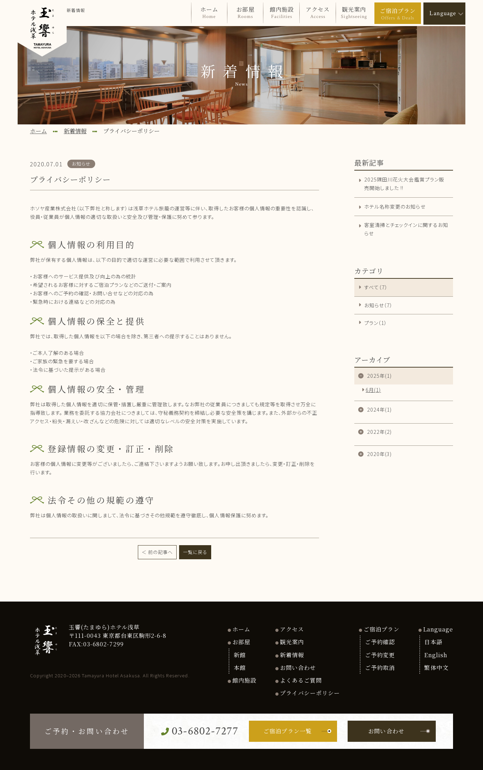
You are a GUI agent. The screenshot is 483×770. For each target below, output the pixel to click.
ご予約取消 (380, 667)
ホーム (241, 629)
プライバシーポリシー (310, 693)
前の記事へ (160, 552)
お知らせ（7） (378, 305)
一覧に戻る (195, 552)
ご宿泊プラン (381, 629)
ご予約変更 (380, 655)
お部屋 (241, 641)
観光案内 (292, 641)
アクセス (292, 629)
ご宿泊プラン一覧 (297, 731)
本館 (240, 667)
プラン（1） (375, 322)
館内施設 (244, 680)
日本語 (433, 641)
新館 (240, 655)
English (435, 655)
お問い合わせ (298, 667)
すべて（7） (376, 287)
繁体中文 (436, 667)
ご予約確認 (380, 641)
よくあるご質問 (301, 680)
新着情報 (292, 655)
